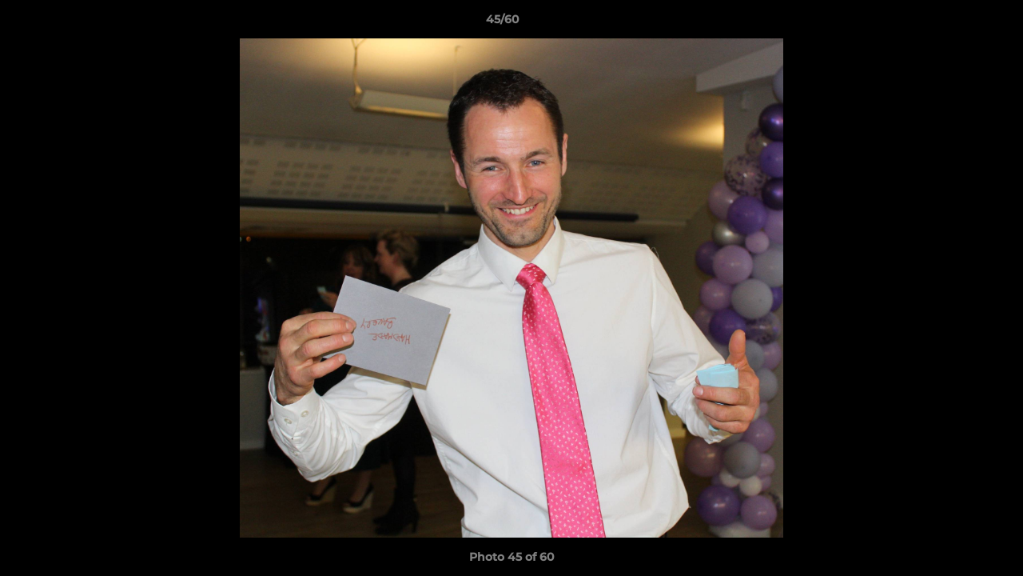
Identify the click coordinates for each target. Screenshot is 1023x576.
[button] (955, 23)
